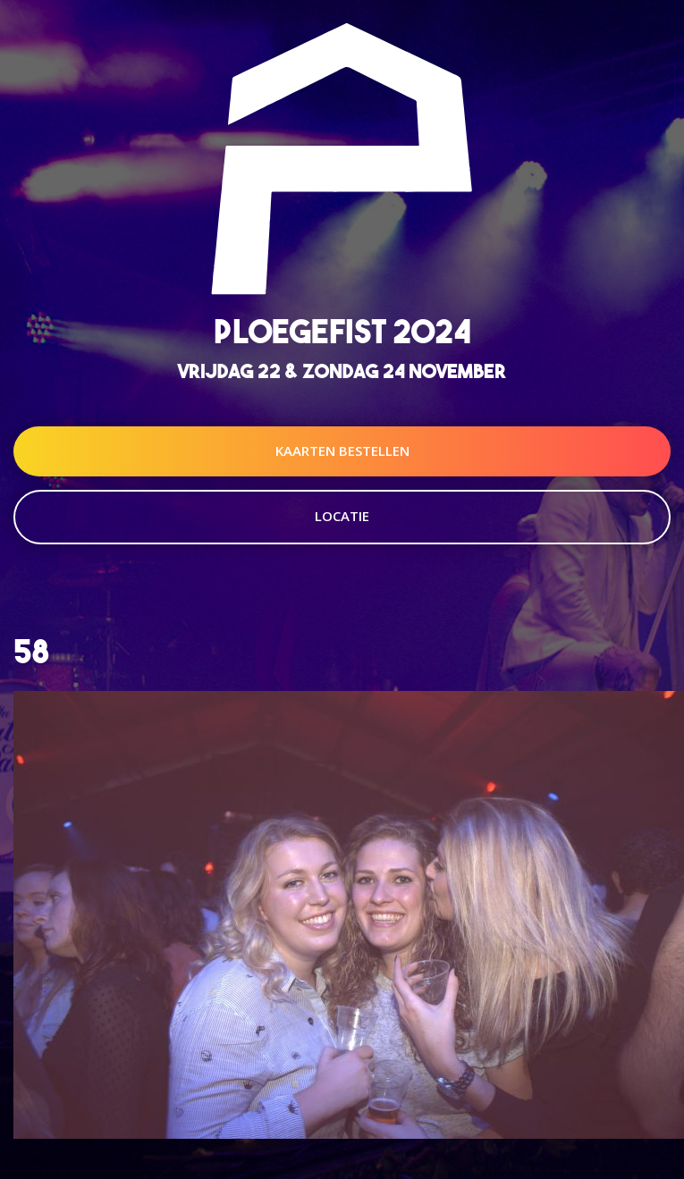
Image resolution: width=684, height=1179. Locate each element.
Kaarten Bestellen (342, 450)
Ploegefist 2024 (342, 331)
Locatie (342, 516)
